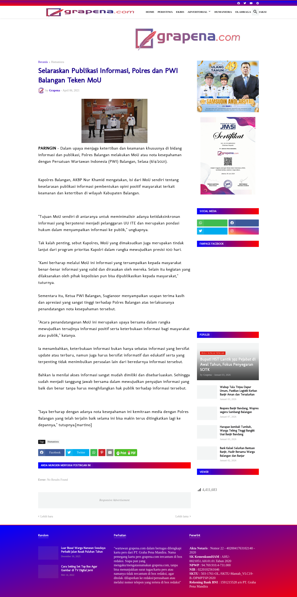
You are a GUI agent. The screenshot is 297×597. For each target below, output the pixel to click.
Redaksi (260, 11)
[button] (255, 11)
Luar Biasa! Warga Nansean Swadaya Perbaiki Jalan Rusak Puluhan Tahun (83, 549)
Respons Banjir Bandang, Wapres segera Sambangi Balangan (239, 410)
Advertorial (197, 11)
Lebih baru (46, 516)
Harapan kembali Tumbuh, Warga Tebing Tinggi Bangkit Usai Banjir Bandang (237, 430)
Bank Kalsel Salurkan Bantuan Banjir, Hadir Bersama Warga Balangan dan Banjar (237, 451)
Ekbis (180, 11)
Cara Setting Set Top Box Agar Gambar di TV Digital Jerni (79, 568)
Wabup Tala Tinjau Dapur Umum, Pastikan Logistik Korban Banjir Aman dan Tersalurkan (238, 390)
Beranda (43, 62)
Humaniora (223, 11)
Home (150, 11)
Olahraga (243, 11)
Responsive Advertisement (114, 500)
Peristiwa (165, 11)
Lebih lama (182, 516)
